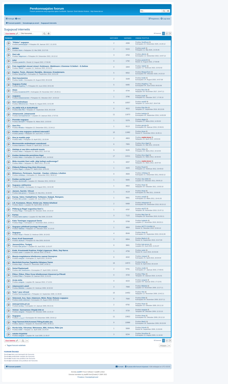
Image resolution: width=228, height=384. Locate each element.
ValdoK (21, 68)
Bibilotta (21, 288)
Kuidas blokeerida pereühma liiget (28, 155)
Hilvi (143, 292)
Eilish (143, 298)
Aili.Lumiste (22, 199)
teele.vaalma (22, 217)
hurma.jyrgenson (24, 294)
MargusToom (146, 72)
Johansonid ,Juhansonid (23, 114)
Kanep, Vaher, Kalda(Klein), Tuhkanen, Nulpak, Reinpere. (38, 197)
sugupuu (16, 96)
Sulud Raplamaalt (20, 268)
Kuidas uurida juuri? (21, 179)
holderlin (144, 220)
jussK (143, 48)
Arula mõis (17, 280)
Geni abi (16, 54)
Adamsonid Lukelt (20, 286)
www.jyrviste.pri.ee (21, 304)
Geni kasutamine (20, 78)
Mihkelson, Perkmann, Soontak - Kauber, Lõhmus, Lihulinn (39, 173)
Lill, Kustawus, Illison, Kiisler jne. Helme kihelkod (34, 203)
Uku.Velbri (145, 179)
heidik (20, 80)
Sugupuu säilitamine (21, 185)
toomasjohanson (24, 116)
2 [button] (166, 33)
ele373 (143, 208)
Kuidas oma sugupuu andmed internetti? (31, 131)
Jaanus (21, 324)
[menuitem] (18, 18)
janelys (20, 133)
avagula (21, 282)
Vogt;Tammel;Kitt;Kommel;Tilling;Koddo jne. (32, 322)
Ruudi (143, 167)
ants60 (143, 101)
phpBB (79, 372)
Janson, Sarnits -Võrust (23, 191)
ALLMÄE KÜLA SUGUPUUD (25, 108)
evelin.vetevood (24, 300)
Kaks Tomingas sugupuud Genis (27, 221)
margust (21, 258)
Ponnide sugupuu (20, 120)
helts (20, 139)
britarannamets (23, 98)
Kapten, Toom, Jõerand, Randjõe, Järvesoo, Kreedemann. (38, 72)
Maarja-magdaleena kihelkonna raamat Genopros (34, 256)
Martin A (144, 238)
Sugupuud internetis (17, 29)
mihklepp (21, 175)
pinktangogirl (22, 44)
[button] (170, 33)
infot (14, 60)
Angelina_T (22, 86)
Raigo (20, 211)
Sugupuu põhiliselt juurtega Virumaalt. (30, 227)
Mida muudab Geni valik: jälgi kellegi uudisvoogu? (35, 161)
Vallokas (21, 228)
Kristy (143, 262)
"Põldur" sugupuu (20, 42)
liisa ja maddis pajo (21, 137)
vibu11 (20, 205)
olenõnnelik (22, 181)
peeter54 (21, 62)
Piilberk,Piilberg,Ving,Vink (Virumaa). (29, 167)
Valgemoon (22, 56)
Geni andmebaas (20, 102)
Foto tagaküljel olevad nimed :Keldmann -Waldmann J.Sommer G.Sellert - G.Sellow (50, 66)
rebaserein (145, 203)
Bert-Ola (144, 90)
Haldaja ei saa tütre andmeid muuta (28, 149)
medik (143, 268)
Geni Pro (16, 126)
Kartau (15, 215)
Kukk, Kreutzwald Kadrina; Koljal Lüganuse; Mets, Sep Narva (40, 250)
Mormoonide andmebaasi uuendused (29, 143)
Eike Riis (21, 110)
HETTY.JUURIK (147, 226)
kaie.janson (22, 193)
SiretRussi (145, 42)
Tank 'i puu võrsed (20, 292)
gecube (144, 125)
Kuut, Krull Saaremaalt (22, 238)
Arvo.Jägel (145, 143)
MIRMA (15, 48)
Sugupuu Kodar (19, 84)
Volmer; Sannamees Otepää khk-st (28, 310)
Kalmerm (21, 145)
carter (20, 252)
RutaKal (21, 187)
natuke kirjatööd (19, 334)
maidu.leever (146, 137)
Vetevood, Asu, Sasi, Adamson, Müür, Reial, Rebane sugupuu (40, 298)
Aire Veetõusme (24, 270)
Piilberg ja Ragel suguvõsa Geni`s (27, 209)
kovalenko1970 (23, 92)
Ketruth (144, 327)
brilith (20, 330)
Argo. (20, 264)
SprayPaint (22, 74)
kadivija (144, 113)
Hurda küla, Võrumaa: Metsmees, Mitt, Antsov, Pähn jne (37, 328)
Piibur (20, 276)
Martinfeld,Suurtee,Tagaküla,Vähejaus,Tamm (32, 262)
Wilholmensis (23, 104)
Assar (143, 131)
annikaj (21, 306)
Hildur (20, 151)
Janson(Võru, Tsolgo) (22, 244)
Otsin (14, 90)
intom (20, 50)
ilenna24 (21, 121)
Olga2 (20, 169)
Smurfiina (144, 333)
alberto (143, 54)
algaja (143, 119)
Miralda (21, 127)
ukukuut (21, 240)
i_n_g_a (21, 318)
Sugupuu (16, 233)
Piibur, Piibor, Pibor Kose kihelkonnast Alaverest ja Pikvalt (38, 274)
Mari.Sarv (144, 214)
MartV (143, 321)
